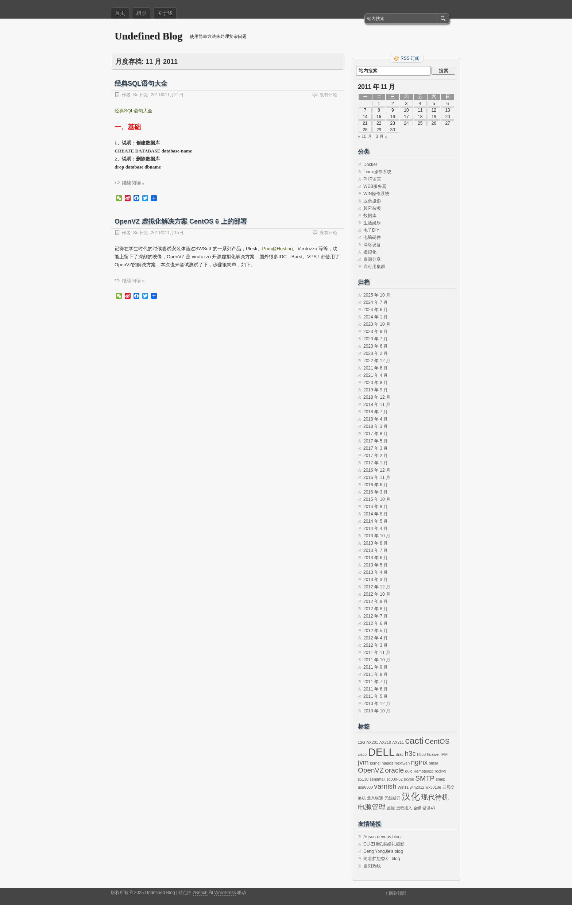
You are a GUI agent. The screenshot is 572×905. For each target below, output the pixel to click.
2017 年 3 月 (375, 448)
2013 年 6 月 (375, 557)
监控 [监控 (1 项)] (391, 808)
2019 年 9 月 (375, 389)
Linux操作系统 (377, 171)
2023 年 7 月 (375, 338)
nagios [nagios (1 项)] (387, 763)
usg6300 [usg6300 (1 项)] (365, 787)
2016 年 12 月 (376, 470)
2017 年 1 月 (375, 462)
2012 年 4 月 (375, 638)
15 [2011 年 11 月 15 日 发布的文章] (378, 116)
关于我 (165, 13)
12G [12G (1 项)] (361, 742)
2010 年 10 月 (376, 710)
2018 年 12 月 (376, 397)
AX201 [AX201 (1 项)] (372, 742)
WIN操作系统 (376, 193)
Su (136, 94)
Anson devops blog (382, 836)
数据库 (369, 215)
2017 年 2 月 (375, 455)
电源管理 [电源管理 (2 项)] (372, 807)
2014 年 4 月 (375, 528)
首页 (120, 13)
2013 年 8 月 (375, 543)
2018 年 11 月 (376, 404)
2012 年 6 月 (375, 623)
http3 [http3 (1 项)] (421, 754)
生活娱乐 (372, 222)
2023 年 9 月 (375, 331)
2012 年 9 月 (375, 601)
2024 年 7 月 (375, 302)
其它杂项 (372, 208)
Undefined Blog (148, 36)
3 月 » (381, 136)
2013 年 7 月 (375, 550)
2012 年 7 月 (375, 616)
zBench (200, 892)
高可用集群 (374, 266)
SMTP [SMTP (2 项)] (424, 778)
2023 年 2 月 (375, 353)
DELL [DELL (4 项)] (381, 752)
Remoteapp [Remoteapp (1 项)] (423, 771)
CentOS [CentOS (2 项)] (437, 741)
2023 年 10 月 (376, 324)
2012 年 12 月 (376, 586)
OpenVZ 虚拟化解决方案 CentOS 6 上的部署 (181, 221)
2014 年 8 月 (375, 514)
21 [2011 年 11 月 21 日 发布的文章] (365, 123)
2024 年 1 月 (375, 317)
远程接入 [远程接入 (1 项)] (404, 808)
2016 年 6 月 (375, 484)
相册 (141, 13)
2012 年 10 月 (376, 594)
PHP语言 (372, 179)
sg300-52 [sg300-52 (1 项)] (394, 779)
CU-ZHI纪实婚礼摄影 (384, 844)
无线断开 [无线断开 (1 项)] (392, 798)
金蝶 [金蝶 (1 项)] (417, 808)
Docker (370, 164)
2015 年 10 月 (376, 499)
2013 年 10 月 (376, 535)
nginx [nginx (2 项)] (419, 762)
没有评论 (328, 94)
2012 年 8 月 (375, 608)
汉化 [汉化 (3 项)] (411, 796)
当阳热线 (372, 866)
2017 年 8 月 (375, 433)
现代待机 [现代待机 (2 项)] (435, 797)
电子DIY (371, 230)
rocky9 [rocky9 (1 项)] (440, 771)
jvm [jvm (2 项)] (363, 762)
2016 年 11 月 (376, 477)
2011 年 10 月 (376, 659)
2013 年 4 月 (375, 572)
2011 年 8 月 (375, 674)
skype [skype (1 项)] (409, 779)
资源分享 (372, 259)
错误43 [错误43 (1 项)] (428, 808)
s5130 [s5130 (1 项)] (363, 779)
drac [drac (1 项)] (399, 754)
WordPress (225, 892)
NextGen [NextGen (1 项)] (402, 763)
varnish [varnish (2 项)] (385, 786)
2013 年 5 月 (375, 565)
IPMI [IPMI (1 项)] (445, 754)
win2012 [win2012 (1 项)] (417, 787)
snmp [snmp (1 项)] (440, 779)
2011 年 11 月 (376, 652)
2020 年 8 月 (375, 382)
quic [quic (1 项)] (409, 771)
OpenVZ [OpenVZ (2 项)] (371, 770)
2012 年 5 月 (375, 630)
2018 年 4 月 (375, 419)
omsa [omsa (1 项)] (433, 763)
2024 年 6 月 (375, 309)
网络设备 (372, 244)
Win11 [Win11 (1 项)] (403, 787)
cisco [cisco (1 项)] (362, 754)
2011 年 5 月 (375, 696)
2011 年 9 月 (375, 667)
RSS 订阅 (410, 58)
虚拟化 (369, 252)
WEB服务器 (374, 186)
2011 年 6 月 (375, 689)
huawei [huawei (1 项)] (433, 754)
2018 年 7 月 (375, 411)
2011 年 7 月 (375, 681)
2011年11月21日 (167, 94)
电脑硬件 (372, 237)
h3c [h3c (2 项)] (410, 753)
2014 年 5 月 (375, 521)
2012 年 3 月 (375, 645)
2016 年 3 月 (375, 492)
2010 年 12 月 (376, 703)
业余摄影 (372, 201)
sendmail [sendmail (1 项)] (377, 779)
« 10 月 (365, 136)
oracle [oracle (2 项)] (394, 770)
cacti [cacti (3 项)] (414, 741)
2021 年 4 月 (375, 375)
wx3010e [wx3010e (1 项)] (433, 787)
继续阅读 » (133, 183)
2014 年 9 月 (375, 506)
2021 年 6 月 (375, 368)
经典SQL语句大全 (141, 83)
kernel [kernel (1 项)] (375, 763)
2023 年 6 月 (375, 346)
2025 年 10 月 (376, 295)
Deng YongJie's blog (383, 851)
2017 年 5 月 (375, 441)
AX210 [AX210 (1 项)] (385, 742)
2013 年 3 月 (375, 579)
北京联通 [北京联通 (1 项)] (375, 798)
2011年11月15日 (167, 232)
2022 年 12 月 (376, 360)
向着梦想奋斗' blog (381, 858)
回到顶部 (397, 893)
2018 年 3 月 (375, 426)
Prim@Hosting (277, 248)
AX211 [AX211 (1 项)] (398, 742)
